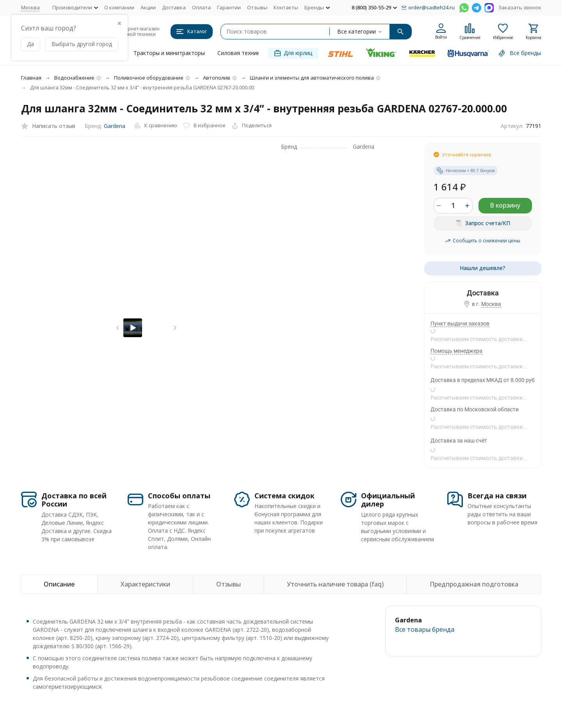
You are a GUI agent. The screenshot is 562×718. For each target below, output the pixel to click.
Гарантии (229, 7)
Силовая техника (240, 53)
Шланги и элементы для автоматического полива (312, 77)
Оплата (201, 7)
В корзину (505, 205)
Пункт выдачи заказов (459, 323)
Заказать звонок (519, 7)
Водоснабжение (74, 77)
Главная (31, 77)
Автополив (216, 77)
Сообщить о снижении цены (482, 240)
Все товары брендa (424, 629)
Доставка (174, 7)
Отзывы (257, 7)
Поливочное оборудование (148, 77)
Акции (148, 7)
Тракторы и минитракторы (169, 53)
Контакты (286, 7)
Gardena (114, 126)
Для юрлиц (293, 53)
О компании (119, 7)
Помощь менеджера (456, 351)
